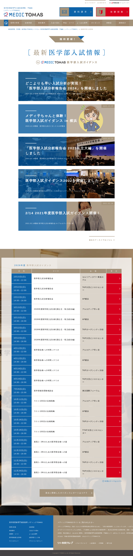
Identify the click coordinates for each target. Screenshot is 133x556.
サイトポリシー (14, 541)
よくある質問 (33, 534)
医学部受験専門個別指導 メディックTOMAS (26, 522)
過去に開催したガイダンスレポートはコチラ (66, 493)
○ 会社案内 (92, 543)
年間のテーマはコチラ (112, 481)
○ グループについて (81, 543)
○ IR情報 (100, 543)
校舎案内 (12, 530)
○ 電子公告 (108, 543)
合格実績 (31, 527)
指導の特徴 (12, 527)
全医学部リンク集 (34, 537)
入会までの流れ (34, 530)
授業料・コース (14, 534)
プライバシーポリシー (36, 541)
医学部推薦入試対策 (15, 537)
